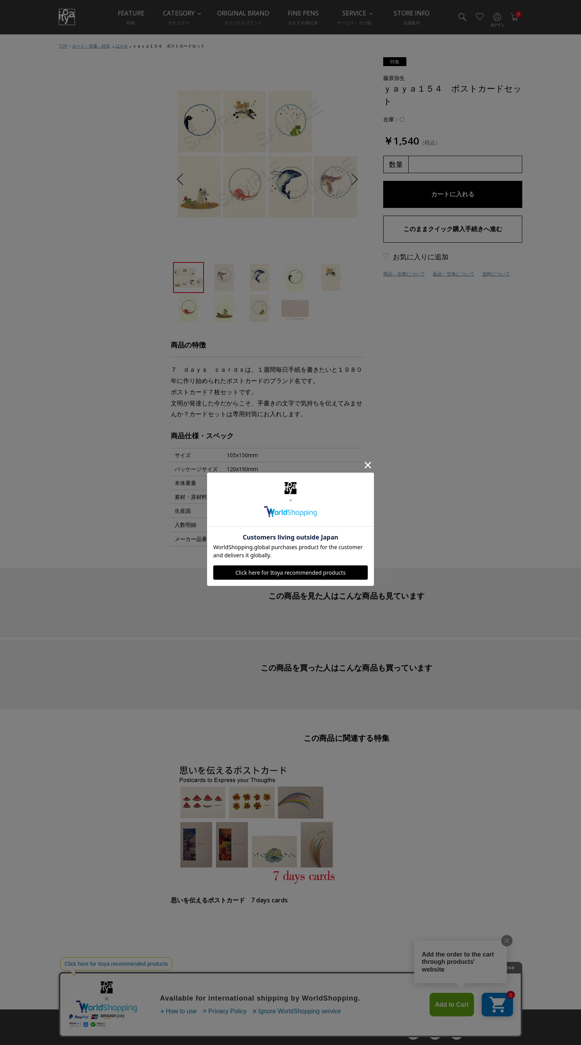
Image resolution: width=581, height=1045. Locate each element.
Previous (183, 180)
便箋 (73, 281)
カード (75, 266)
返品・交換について (453, 274)
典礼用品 (78, 359)
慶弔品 (75, 343)
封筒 (73, 312)
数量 (396, 164)
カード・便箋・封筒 (91, 46)
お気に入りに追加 (420, 256)
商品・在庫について (404, 274)
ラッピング (80, 374)
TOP (63, 46)
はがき (122, 46)
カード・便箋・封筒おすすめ (101, 250)
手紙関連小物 (83, 328)
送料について (496, 274)
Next (352, 180)
